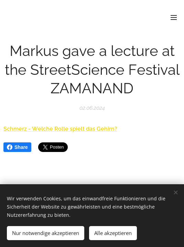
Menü (174, 17)
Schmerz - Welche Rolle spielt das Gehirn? (60, 129)
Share (17, 147)
